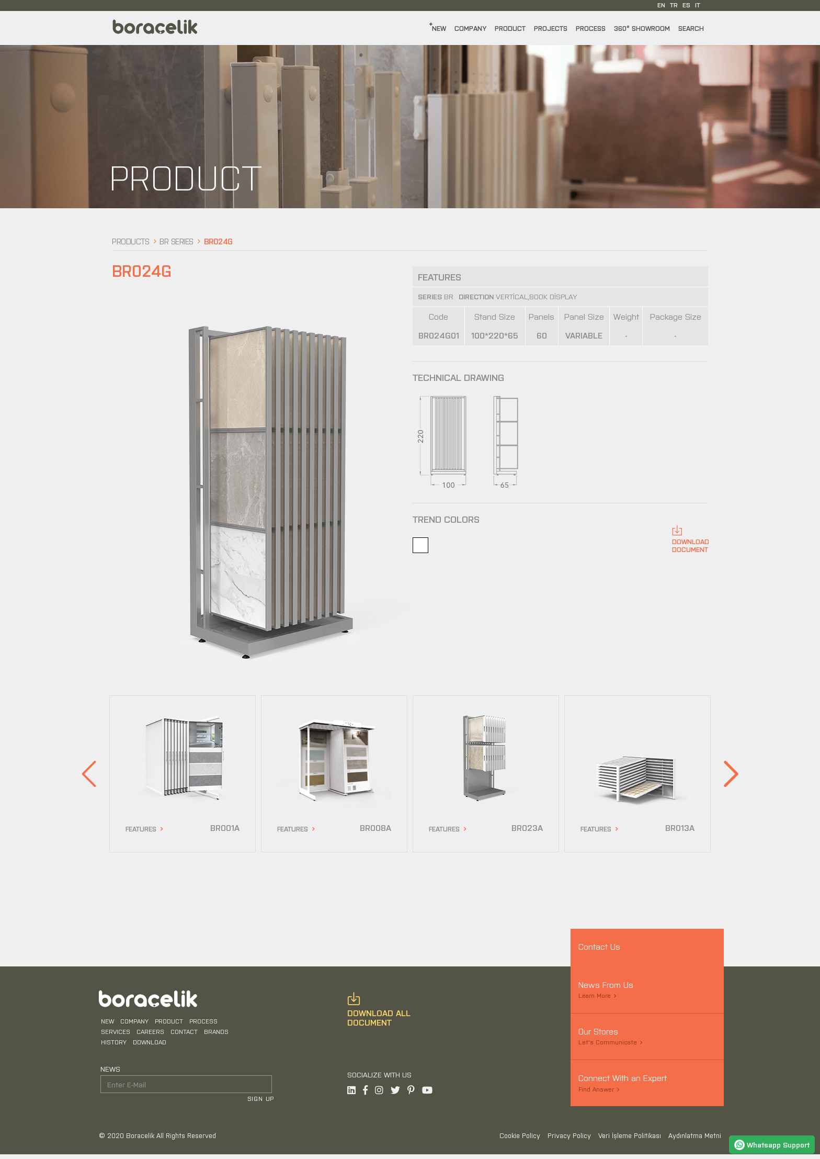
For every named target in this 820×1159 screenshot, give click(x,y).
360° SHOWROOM (642, 28)
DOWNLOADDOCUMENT (690, 545)
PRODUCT (510, 28)
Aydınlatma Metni (694, 1139)
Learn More (594, 995)
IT (697, 5)
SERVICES (114, 1034)
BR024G (218, 241)
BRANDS (214, 1034)
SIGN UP (262, 1102)
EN (661, 5)
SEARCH (691, 28)
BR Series (176, 241)
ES (686, 5)
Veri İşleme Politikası (630, 1139)
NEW (439, 28)
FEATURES (141, 828)
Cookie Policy (520, 1139)
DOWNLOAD (148, 1045)
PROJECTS (550, 28)
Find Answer (596, 1089)
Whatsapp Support (772, 1144)
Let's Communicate (607, 1042)
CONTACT (182, 1034)
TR (674, 5)
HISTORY (112, 1045)
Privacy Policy (570, 1139)
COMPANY (470, 28)
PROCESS (591, 28)
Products (130, 241)
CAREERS (149, 1034)
